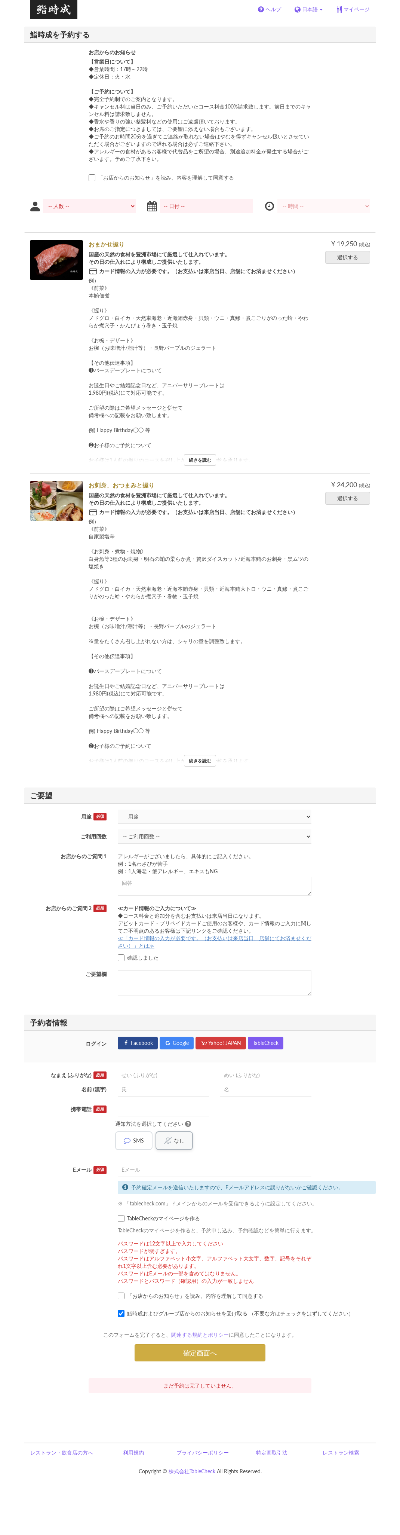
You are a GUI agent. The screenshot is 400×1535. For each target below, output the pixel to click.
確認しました (138, 957)
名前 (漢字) (94, 1089)
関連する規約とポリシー (200, 1334)
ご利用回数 (93, 836)
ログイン (96, 1043)
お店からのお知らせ (112, 52)
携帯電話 (89, 1109)
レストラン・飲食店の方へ (61, 1452)
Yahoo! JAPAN (220, 1043)
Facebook (138, 1043)
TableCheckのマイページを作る (159, 1218)
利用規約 (133, 1452)
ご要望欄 (96, 974)
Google (176, 1043)
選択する (350, 257)
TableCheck (266, 1043)
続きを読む (200, 460)
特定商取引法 (271, 1452)
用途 (94, 816)
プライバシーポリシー (202, 1452)
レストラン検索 (341, 1452)
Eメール (90, 1170)
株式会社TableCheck (192, 1471)
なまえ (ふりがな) (79, 1075)
